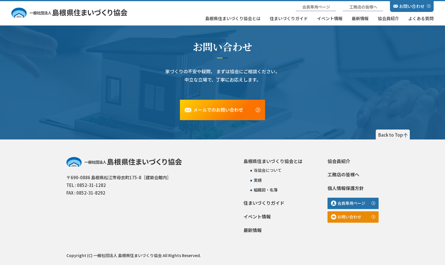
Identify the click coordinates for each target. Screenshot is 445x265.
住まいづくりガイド (289, 18)
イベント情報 (330, 18)
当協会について (268, 170)
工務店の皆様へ (363, 7)
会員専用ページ (316, 7)
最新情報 (360, 18)
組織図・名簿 (266, 190)
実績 (258, 180)
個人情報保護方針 (346, 188)
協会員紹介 (388, 18)
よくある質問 (421, 18)
